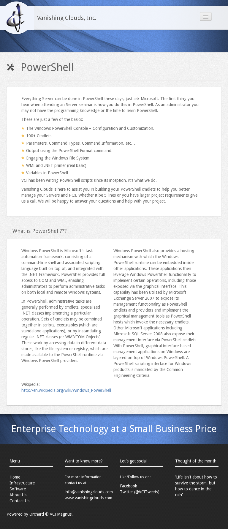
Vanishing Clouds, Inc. (66, 17)
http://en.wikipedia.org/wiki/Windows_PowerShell (66, 390)
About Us (18, 494)
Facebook (128, 486)
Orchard (36, 514)
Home (15, 477)
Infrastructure (22, 483)
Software (18, 489)
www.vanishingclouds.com (88, 497)
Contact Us (19, 500)
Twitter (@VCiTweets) (139, 491)
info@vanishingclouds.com (89, 491)
